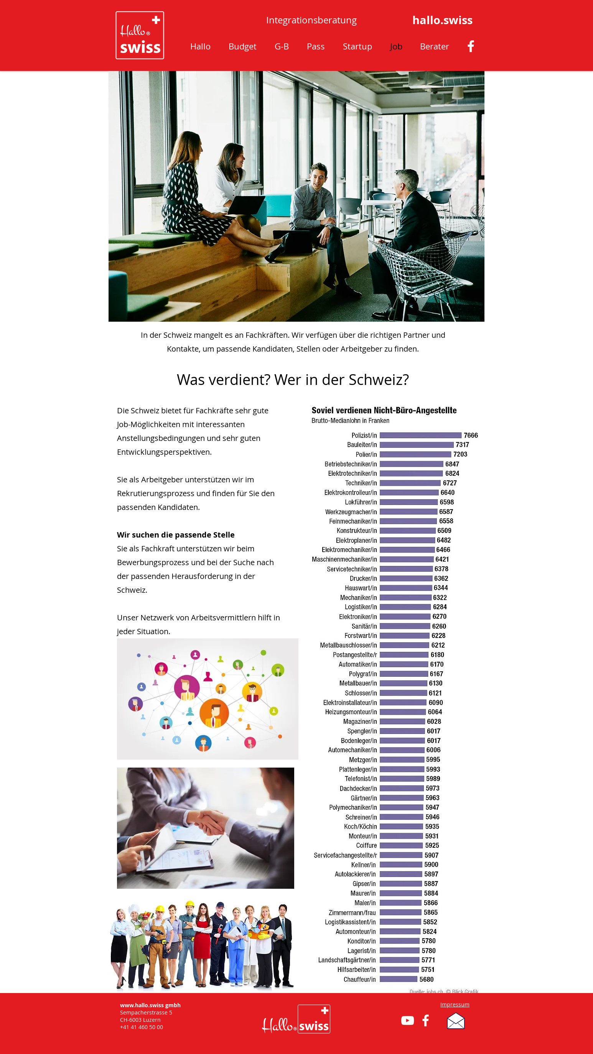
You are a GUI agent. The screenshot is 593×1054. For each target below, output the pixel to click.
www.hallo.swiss (142, 1005)
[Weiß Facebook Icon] (471, 46)
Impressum (454, 1004)
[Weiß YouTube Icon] (407, 1020)
